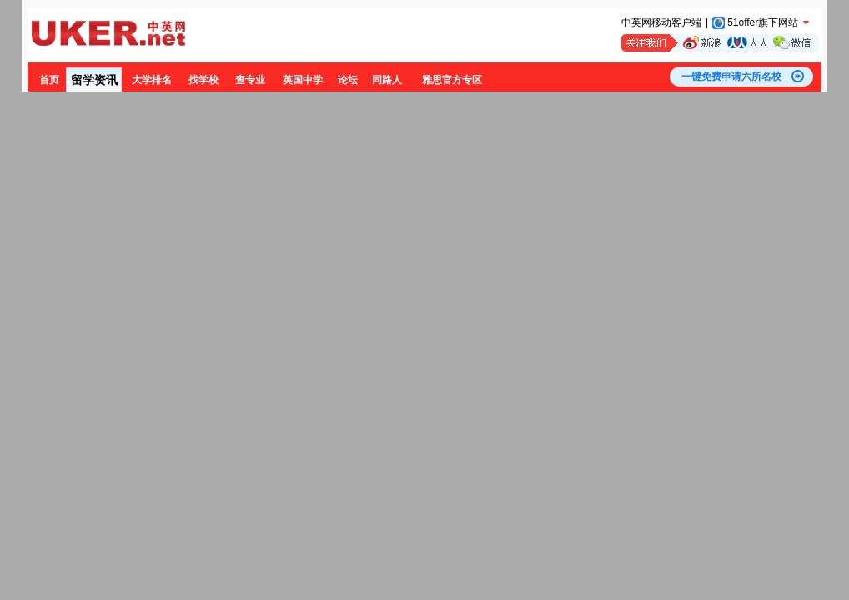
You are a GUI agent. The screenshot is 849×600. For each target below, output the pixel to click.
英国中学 (303, 80)
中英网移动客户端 (661, 22)
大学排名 (152, 80)
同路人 (387, 80)
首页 (49, 80)
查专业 (250, 80)
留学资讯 (94, 80)
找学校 (203, 80)
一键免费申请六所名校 (731, 76)
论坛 (348, 80)
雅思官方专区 (452, 80)
